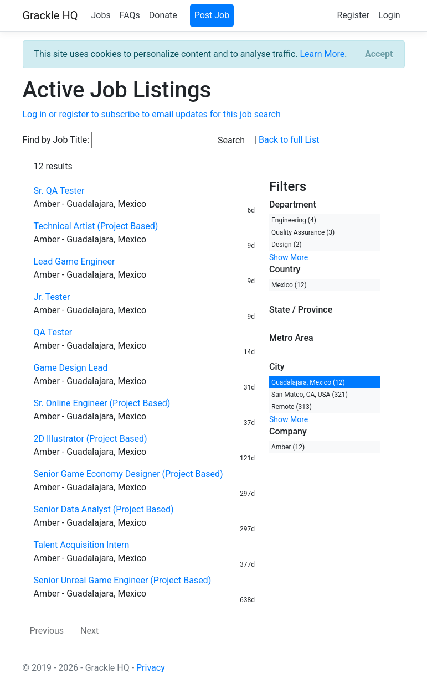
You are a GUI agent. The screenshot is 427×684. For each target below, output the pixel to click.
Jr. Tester (52, 297)
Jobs (100, 15)
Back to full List (289, 139)
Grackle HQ (50, 15)
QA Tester (53, 332)
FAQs (130, 15)
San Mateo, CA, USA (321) (309, 394)
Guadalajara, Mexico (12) (308, 382)
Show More (288, 257)
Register (353, 15)
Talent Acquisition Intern (82, 545)
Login (389, 15)
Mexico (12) (289, 285)
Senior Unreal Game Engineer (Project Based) (123, 580)
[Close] (379, 54)
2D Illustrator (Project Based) (90, 438)
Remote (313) (291, 407)
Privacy (150, 667)
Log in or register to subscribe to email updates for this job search (152, 114)
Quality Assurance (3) (303, 232)
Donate (163, 15)
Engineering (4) (293, 220)
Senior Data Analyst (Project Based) (104, 509)
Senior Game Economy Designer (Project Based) (128, 474)
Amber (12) (288, 447)
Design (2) (286, 244)
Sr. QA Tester (59, 190)
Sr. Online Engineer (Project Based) (102, 403)
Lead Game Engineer (74, 261)
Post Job (212, 15)
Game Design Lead (71, 367)
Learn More (322, 54)
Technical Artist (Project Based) (96, 226)
